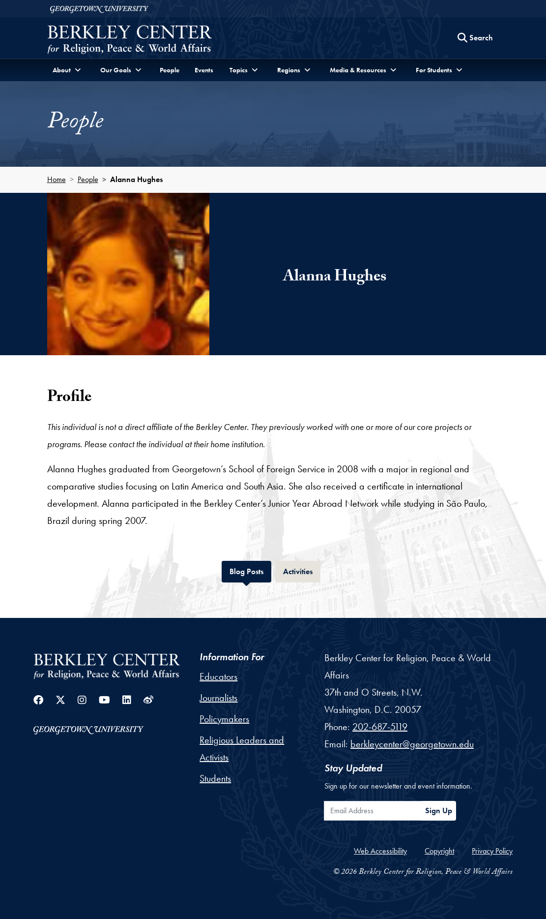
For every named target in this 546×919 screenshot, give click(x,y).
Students (215, 778)
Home (56, 179)
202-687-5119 (379, 726)
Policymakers (224, 718)
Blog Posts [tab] (250, 570)
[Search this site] (475, 38)
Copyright (439, 851)
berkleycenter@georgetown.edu (412, 743)
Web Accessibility (380, 851)
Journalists (218, 697)
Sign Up (438, 810)
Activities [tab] (301, 570)
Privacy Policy (492, 851)
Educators (218, 676)
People (169, 69)
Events (204, 69)
